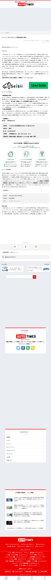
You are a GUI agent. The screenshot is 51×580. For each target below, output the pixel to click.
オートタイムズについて (13, 544)
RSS (32, 350)
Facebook (23, 350)
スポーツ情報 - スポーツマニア (18, 559)
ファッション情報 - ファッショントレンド (16, 557)
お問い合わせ (12, 546)
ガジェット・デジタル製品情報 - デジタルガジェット (26, 563)
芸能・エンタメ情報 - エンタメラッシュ (18, 554)
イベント (8, 444)
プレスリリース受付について (26, 546)
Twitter (18, 350)
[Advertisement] (25, 19)
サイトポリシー (41, 544)
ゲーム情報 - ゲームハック (37, 554)
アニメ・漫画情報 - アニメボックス (34, 552)
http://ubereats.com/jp (14, 201)
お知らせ (8, 460)
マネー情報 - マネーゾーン (35, 559)
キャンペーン (10, 447)
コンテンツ (9, 454)
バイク (16, 252)
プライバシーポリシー (28, 544)
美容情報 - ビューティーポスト (38, 557)
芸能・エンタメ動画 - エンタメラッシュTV (26, 565)
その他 (8, 457)
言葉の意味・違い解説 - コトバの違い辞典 (36, 571)
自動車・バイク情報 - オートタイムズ (36, 561)
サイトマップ (40, 546)
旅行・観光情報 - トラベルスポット (15, 561)
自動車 (11, 252)
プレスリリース (10, 450)
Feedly (28, 350)
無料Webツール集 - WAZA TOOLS (13, 571)
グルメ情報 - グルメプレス (15, 552)
